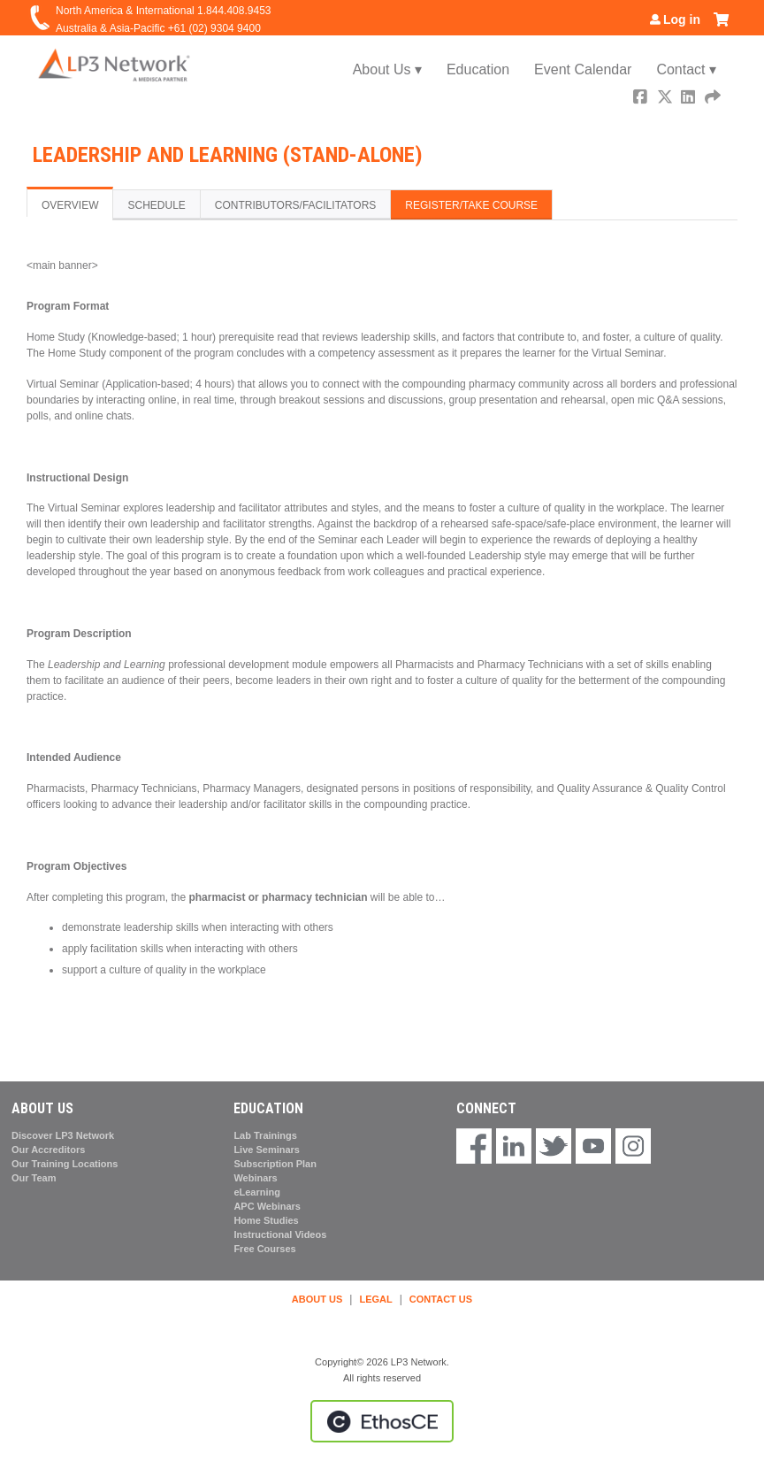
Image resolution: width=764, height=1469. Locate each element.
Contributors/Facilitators (295, 205)
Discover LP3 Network (62, 1135)
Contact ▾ (686, 69)
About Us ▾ (387, 69)
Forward (713, 98)
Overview (70, 205)
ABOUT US (317, 1299)
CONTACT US (440, 1299)
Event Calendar (582, 69)
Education (478, 69)
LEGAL (375, 1299)
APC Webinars (267, 1206)
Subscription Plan (275, 1163)
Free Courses (264, 1248)
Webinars (255, 1178)
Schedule (156, 205)
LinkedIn (690, 98)
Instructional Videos (279, 1234)
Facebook (642, 98)
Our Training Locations (64, 1163)
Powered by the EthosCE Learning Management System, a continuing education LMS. (382, 1421)
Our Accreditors (48, 1149)
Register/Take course (471, 205)
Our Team (34, 1178)
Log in (681, 19)
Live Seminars (266, 1149)
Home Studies (265, 1220)
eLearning (256, 1192)
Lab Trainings (265, 1135)
